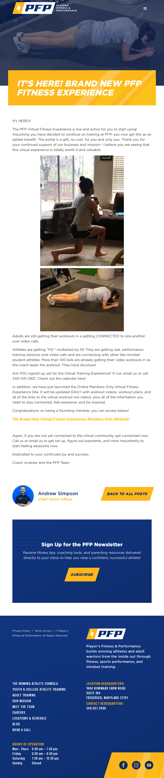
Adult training (24, 695)
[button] (145, 8)
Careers (18, 712)
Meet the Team (23, 706)
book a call (21, 729)
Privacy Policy (21, 630)
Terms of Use (43, 630)
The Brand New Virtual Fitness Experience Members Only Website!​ (71, 419)
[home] (44, 8)
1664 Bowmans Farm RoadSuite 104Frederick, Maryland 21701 (107, 693)
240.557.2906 (96, 708)
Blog (16, 723)
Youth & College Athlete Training (39, 689)
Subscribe (82, 574)
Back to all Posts (127, 494)
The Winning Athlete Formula (35, 683)
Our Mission (21, 700)
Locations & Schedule (29, 718)
